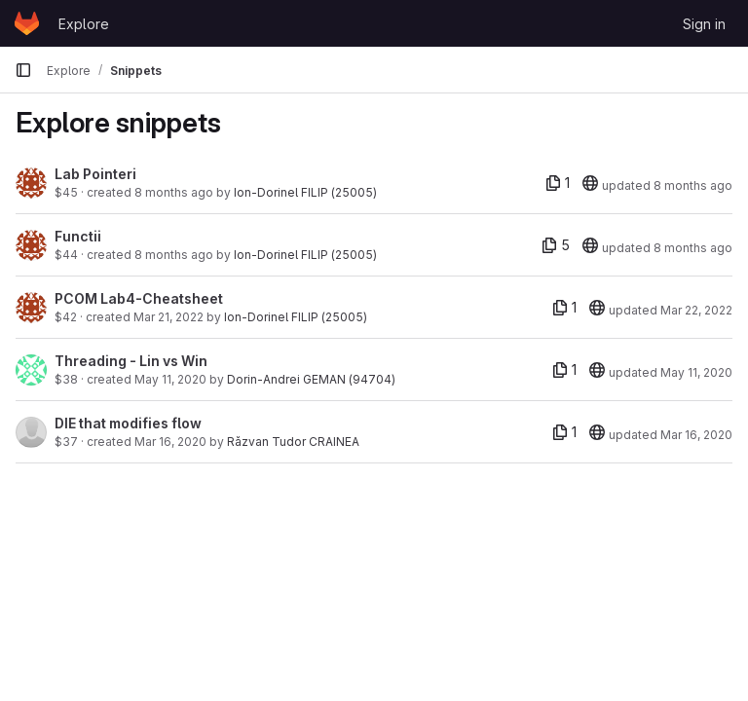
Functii (78, 236)
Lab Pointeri (95, 174)
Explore (83, 24)
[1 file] (557, 183)
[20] (590, 183)
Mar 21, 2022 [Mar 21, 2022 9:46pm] (168, 317)
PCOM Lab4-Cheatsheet (139, 298)
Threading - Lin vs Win (131, 360)
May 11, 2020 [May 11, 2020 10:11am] (170, 379)
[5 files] (556, 245)
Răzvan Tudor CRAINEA (293, 441)
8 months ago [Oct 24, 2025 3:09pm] (173, 254)
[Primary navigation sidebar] (23, 70)
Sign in (704, 24)
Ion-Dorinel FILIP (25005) (305, 192)
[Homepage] (27, 23)
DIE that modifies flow (128, 423)
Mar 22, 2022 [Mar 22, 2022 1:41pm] (696, 310)
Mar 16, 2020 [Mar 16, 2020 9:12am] (170, 441)
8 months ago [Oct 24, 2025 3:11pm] (693, 247)
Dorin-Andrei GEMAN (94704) (311, 379)
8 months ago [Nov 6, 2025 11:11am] (173, 192)
